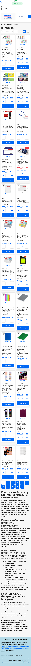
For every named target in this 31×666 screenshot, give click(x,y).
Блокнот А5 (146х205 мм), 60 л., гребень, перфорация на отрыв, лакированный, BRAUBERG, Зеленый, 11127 (22, 350)
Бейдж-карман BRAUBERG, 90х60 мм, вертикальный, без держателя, (7, 200)
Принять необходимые (15, 660)
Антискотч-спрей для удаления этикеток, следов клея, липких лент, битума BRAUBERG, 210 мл (8, 127)
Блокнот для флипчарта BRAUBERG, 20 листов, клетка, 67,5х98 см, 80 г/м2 (23, 462)
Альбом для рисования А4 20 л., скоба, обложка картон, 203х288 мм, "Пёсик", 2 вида (22, 52)
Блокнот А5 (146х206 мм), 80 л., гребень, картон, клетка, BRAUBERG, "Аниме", (7, 425)
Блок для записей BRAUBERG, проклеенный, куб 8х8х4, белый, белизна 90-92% (8, 236)
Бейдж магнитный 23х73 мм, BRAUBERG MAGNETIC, (22, 162)
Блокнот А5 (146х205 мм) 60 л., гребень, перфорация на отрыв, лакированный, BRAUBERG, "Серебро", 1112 (23, 311)
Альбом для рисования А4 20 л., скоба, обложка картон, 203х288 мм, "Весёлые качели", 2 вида (7, 53)
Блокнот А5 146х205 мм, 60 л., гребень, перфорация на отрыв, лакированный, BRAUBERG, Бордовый (22, 426)
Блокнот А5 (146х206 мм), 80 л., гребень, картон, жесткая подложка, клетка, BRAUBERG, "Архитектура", (7, 389)
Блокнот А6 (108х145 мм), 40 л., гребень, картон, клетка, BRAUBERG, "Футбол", (7, 462)
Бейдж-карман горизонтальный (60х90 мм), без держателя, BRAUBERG (23, 200)
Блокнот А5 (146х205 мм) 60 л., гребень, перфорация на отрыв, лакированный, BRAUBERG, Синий (7, 350)
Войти (6, 8)
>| (22, 487)
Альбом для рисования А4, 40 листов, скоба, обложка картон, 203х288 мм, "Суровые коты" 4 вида (23, 90)
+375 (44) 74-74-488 (1, 6)
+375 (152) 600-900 (1, 11)
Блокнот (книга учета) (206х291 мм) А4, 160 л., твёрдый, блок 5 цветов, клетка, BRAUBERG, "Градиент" (8, 310)
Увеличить (8, 44)
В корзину (8, 68)
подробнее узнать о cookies (10, 646)
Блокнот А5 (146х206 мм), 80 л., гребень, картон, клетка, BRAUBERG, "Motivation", (22, 388)
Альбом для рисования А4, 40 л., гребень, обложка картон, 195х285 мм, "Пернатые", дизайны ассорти (8, 90)
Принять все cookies (15, 655)
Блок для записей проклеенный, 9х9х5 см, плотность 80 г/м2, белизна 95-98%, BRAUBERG (8, 272)
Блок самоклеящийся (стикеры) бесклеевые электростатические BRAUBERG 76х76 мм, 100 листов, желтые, (22, 273)
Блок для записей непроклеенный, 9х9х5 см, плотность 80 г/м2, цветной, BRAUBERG (22, 236)
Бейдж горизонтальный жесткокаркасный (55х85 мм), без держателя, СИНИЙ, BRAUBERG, (7, 164)
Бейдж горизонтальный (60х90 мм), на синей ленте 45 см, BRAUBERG (22, 127)
